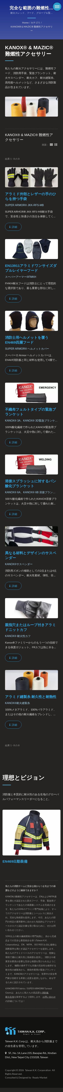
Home (25, 22)
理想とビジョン (24, 777)
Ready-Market (40, 1081)
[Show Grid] (51, 144)
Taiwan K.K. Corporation (37, 1074)
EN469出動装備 (15, 861)
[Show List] (56, 144)
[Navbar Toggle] (57, 7)
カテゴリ (35, 22)
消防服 (45, 992)
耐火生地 (9, 997)
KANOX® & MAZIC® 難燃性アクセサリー (31, 28)
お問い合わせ (49, 997)
